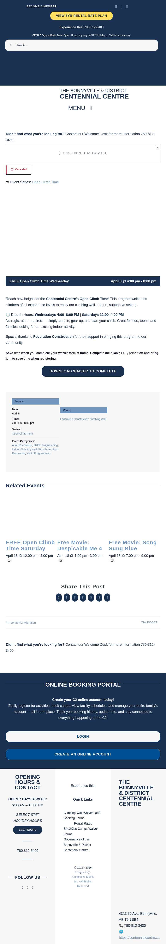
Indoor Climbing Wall (24, 449)
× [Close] (158, 147)
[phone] (127, 6)
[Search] (10, 45)
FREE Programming (45, 445)
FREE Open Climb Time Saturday (30, 545)
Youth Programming (38, 453)
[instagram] (121, 6)
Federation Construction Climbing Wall (83, 419)
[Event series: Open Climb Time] (9, 560)
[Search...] (81, 45)
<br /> (138, 861)
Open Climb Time (22, 433)
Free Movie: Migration (22, 622)
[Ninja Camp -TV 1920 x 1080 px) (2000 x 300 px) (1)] (81, 59)
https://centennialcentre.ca (139, 938)
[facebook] (116, 6)
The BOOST (149, 622)
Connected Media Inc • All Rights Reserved (83, 881)
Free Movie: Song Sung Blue (133, 545)
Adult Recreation (22, 445)
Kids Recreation (47, 449)
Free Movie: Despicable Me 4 (79, 545)
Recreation (18, 453)
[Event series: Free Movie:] (61, 560)
